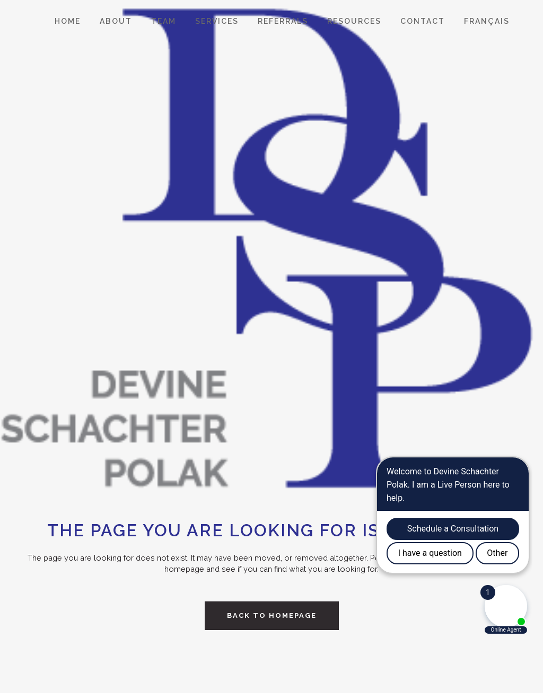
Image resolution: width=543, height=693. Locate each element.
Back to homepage (272, 615)
